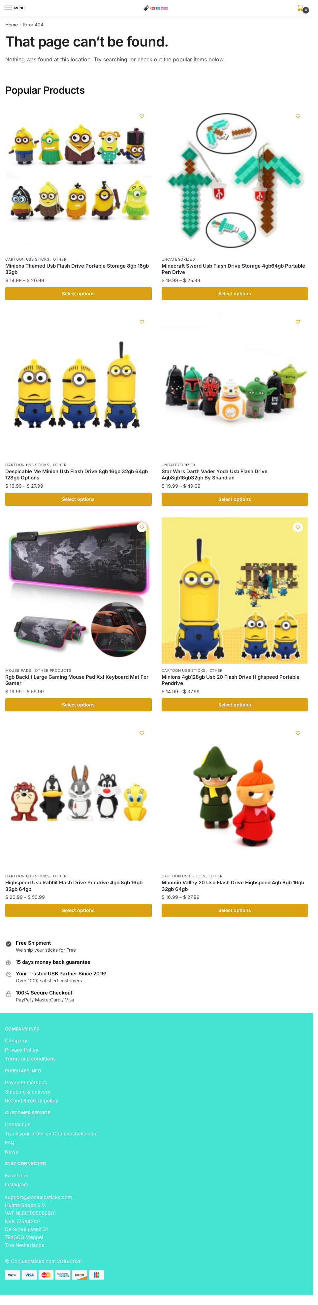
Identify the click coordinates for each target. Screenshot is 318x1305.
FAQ (9, 1142)
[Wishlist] (142, 116)
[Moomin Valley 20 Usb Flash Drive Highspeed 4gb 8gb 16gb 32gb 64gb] (235, 796)
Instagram (16, 1184)
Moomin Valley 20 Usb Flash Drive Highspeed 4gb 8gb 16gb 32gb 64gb (233, 885)
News (11, 1152)
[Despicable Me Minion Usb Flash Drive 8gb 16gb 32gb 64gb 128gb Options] (78, 385)
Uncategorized (178, 259)
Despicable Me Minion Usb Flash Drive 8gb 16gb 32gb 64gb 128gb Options (76, 474)
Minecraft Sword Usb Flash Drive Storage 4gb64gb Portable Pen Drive (233, 269)
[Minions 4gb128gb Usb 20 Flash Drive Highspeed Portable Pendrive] (235, 590)
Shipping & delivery (27, 1092)
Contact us (17, 1124)
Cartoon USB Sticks (27, 259)
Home (11, 24)
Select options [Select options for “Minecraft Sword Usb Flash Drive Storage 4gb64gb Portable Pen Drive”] (234, 293)
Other (60, 259)
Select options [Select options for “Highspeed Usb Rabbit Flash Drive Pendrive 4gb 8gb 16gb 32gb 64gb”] (78, 910)
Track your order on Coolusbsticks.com (51, 1133)
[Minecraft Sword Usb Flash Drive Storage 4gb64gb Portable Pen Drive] (235, 179)
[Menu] (15, 8)
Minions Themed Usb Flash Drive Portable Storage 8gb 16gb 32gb (77, 269)
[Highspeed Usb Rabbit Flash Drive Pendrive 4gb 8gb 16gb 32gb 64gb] (78, 796)
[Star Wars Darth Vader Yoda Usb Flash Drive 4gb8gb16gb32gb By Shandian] (235, 385)
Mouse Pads (18, 670)
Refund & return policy (31, 1100)
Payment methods (26, 1082)
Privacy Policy (21, 1050)
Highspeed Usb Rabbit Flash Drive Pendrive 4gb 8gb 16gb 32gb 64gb (74, 885)
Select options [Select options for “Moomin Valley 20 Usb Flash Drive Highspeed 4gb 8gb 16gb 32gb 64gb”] (234, 910)
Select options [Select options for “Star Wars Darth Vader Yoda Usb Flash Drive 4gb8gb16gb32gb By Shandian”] (234, 499)
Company (16, 1040)
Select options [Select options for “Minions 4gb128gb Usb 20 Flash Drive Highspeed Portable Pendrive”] (234, 704)
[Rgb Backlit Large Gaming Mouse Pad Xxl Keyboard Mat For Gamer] (78, 590)
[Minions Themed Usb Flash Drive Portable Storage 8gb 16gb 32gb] (78, 179)
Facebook (16, 1175)
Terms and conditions (30, 1059)
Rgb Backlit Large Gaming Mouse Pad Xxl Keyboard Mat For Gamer (76, 680)
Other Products (53, 670)
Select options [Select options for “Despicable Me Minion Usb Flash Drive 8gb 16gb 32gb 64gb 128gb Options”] (78, 499)
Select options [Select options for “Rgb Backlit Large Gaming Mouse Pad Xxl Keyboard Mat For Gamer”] (78, 704)
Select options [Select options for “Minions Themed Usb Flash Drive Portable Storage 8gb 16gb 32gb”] (78, 293)
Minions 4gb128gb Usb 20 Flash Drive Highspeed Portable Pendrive (231, 680)
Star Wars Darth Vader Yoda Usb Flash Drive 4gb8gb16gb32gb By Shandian (215, 474)
